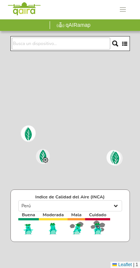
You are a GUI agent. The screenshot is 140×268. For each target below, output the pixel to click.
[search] (61, 43)
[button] (123, 9)
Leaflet (122, 264)
